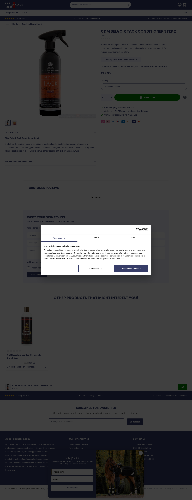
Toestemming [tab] (59, 238)
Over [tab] (133, 238)
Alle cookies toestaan (131, 268)
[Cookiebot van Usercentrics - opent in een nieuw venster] (137, 230)
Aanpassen (95, 268)
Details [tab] (96, 238)
